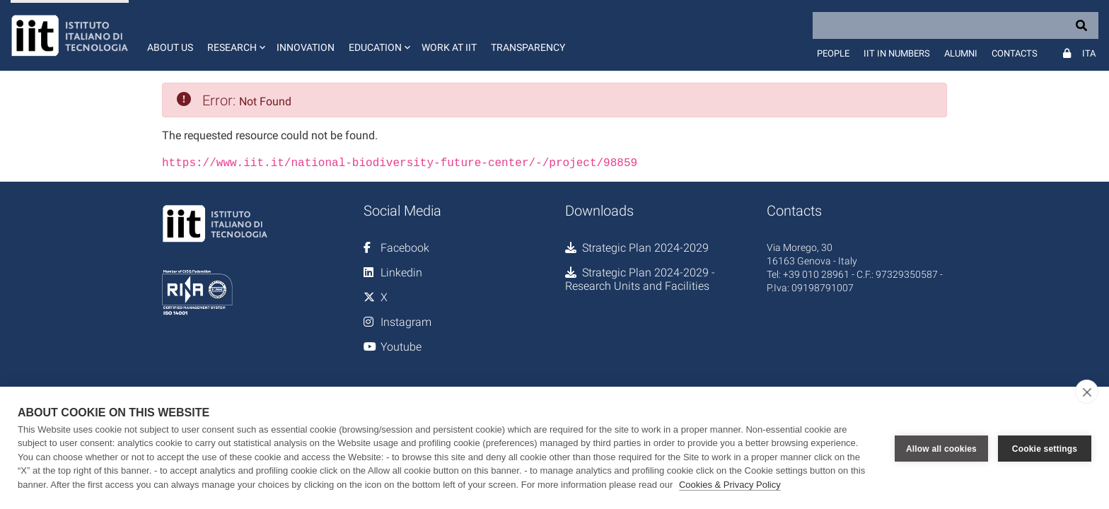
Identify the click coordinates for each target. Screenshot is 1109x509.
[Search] (955, 25)
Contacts (1015, 53)
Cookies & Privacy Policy (730, 484)
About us (170, 47)
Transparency (528, 47)
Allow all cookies (941, 447)
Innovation (306, 47)
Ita (1089, 53)
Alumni (960, 53)
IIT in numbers (897, 53)
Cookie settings (1044, 447)
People (833, 53)
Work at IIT (449, 47)
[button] (234, 35)
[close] (1086, 392)
